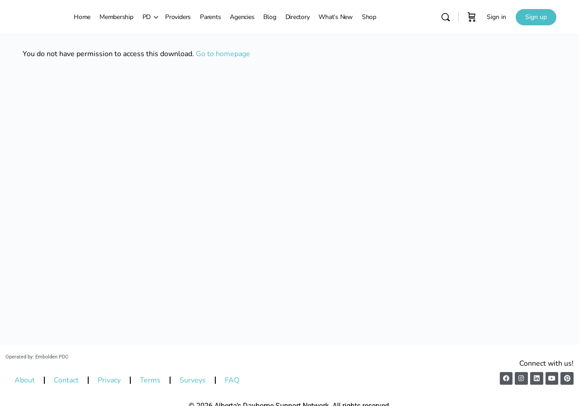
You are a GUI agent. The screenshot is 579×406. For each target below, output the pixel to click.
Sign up (536, 17)
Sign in (496, 17)
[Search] (446, 17)
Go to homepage (223, 54)
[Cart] (472, 17)
